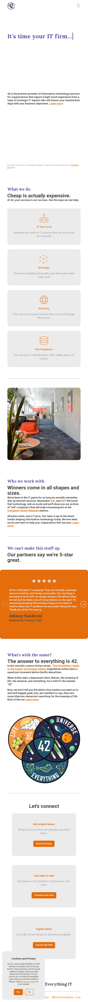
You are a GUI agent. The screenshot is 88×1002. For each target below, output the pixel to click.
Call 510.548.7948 (44, 945)
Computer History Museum (23, 510)
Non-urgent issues (44, 824)
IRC (63, 500)
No (29, 992)
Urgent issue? (44, 928)
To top (78, 997)
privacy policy (29, 981)
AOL (53, 500)
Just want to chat (44, 875)
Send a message (44, 843)
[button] (83, 604)
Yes (18, 992)
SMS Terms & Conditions (62, 997)
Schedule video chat (43, 895)
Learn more (56, 103)
